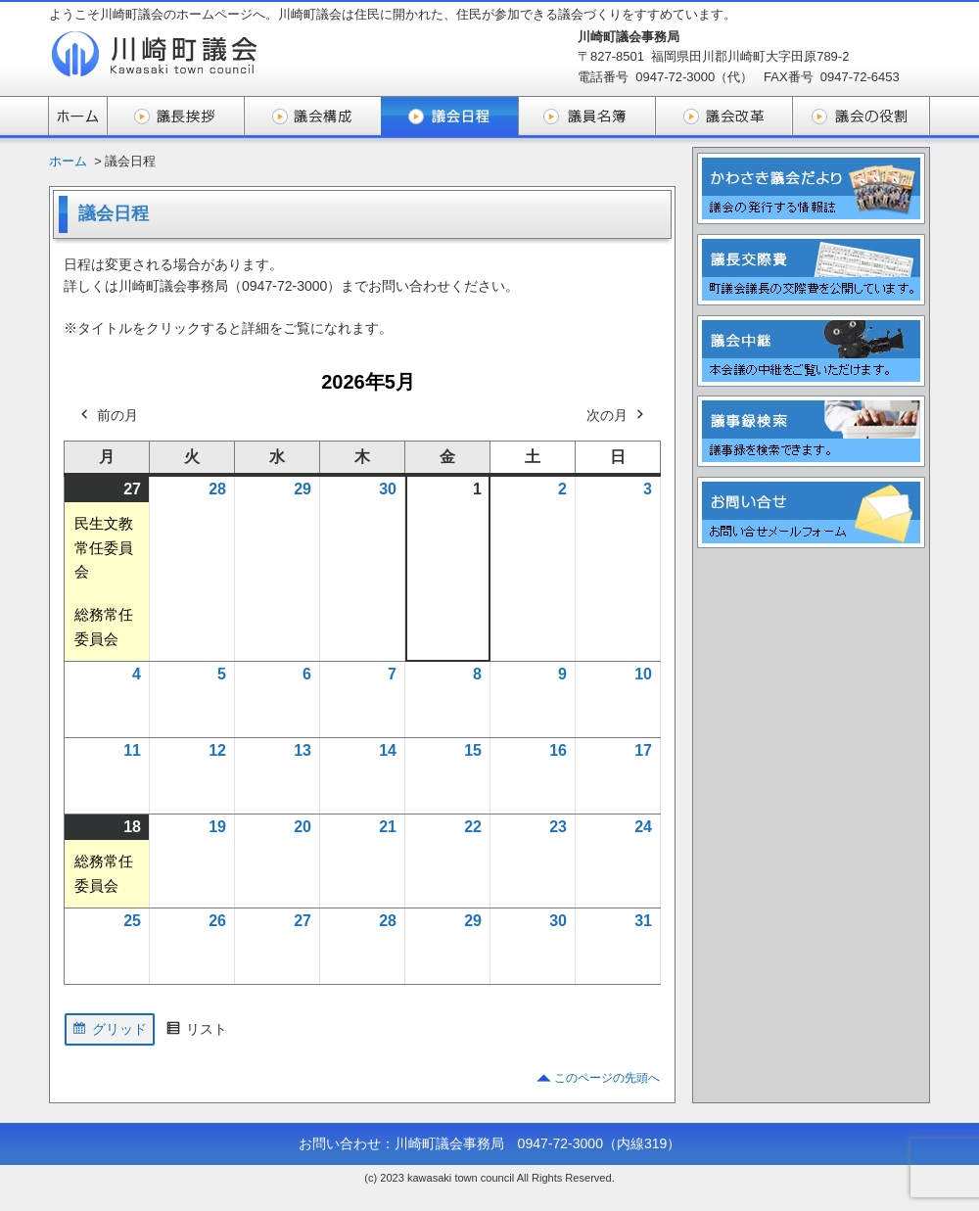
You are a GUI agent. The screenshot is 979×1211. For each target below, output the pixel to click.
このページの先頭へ (607, 1078)
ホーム (68, 161)
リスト (196, 1032)
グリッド (109, 1032)
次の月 (616, 415)
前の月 (107, 415)
